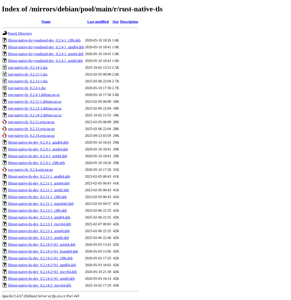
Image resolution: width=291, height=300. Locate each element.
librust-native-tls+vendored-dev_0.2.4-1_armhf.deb (45, 61)
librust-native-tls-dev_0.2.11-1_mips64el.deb (41, 204)
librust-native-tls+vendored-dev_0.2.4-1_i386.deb (44, 40)
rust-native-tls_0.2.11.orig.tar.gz (31, 122)
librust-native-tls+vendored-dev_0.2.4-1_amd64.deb (46, 47)
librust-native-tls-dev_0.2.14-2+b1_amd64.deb (42, 265)
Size (116, 22)
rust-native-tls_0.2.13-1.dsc (28, 81)
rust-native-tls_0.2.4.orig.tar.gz (30, 170)
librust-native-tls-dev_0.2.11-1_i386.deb (37, 197)
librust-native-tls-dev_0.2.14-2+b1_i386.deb (40, 258)
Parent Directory (20, 33)
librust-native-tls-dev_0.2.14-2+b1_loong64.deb (43, 251)
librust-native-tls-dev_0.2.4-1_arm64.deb (38, 149)
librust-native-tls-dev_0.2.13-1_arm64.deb (39, 231)
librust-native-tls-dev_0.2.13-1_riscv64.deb (39, 224)
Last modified (98, 22)
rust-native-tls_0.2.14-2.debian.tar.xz (35, 115)
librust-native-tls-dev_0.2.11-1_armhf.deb (38, 190)
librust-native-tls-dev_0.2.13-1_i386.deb (37, 210)
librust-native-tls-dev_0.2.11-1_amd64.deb (39, 176)
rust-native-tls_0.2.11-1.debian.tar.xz (34, 101)
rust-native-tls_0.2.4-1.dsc (27, 88)
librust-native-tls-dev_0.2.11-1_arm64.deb (39, 183)
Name (45, 22)
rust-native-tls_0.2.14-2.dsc (28, 67)
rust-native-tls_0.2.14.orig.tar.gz (31, 136)
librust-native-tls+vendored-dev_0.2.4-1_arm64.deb (45, 54)
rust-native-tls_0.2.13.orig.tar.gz (31, 129)
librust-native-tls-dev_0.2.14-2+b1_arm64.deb (41, 244)
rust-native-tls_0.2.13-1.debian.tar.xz (35, 108)
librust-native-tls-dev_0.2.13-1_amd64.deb (39, 217)
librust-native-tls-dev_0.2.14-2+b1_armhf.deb (41, 278)
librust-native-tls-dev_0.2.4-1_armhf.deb (37, 156)
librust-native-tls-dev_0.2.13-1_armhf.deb (38, 238)
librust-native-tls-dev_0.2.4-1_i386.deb (36, 163)
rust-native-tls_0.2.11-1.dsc (28, 74)
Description (129, 22)
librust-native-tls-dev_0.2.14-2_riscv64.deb (39, 285)
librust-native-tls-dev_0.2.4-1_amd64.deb (38, 142)
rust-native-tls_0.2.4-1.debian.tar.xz (34, 95)
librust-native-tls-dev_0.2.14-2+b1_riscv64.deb (42, 272)
